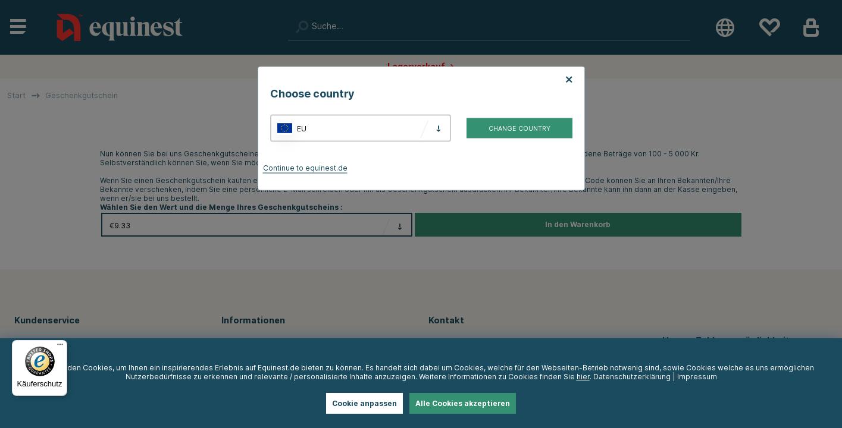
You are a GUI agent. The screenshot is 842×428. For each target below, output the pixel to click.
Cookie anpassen (364, 403)
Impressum (697, 376)
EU (301, 128)
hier (583, 376)
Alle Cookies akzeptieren (462, 403)
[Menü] (60, 347)
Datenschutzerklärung (632, 376)
